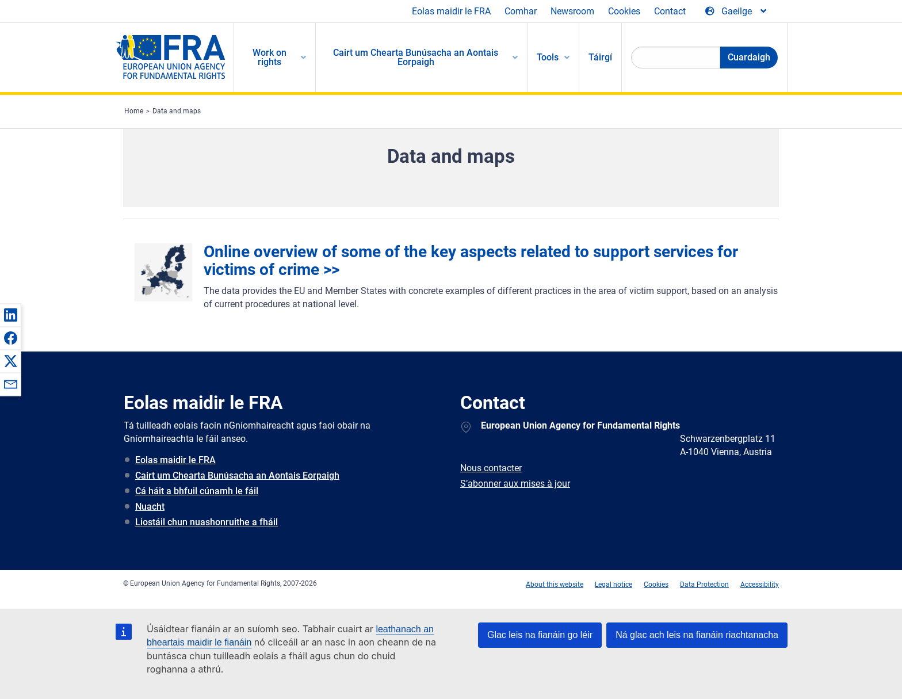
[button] (10, 314)
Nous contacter (491, 468)
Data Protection (704, 584)
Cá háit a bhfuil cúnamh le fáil (196, 491)
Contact (670, 11)
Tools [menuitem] (548, 57)
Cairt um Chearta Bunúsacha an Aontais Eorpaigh (237, 475)
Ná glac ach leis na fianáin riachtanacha (697, 635)
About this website (554, 584)
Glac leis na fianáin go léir (540, 635)
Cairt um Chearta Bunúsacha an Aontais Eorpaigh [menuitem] (415, 57)
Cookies (624, 11)
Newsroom (572, 11)
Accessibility (759, 584)
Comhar (520, 11)
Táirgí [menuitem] (600, 57)
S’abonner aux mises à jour (515, 483)
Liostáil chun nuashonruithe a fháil (206, 522)
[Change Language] (736, 11)
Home (133, 111)
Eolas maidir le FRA (451, 11)
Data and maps (176, 111)
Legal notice (613, 584)
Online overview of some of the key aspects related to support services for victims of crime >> (471, 260)
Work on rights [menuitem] (269, 57)
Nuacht (150, 506)
